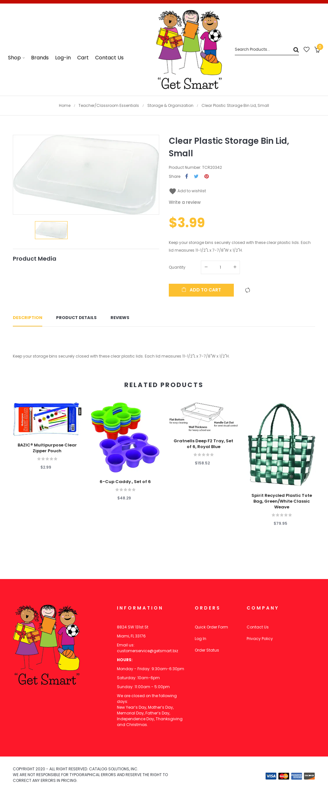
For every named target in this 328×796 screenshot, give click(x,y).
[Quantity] (220, 267)
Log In (200, 638)
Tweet (196, 177)
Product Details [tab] (76, 318)
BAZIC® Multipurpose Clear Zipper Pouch (47, 448)
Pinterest (206, 177)
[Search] (267, 49)
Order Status (207, 650)
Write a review (185, 202)
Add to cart (201, 290)
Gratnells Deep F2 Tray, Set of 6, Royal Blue (203, 444)
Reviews (120, 318)
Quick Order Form (211, 627)
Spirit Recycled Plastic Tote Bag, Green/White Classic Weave (281, 501)
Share (186, 177)
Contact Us (258, 627)
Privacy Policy (260, 638)
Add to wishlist (187, 191)
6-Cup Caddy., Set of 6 (125, 482)
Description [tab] (27, 318)
